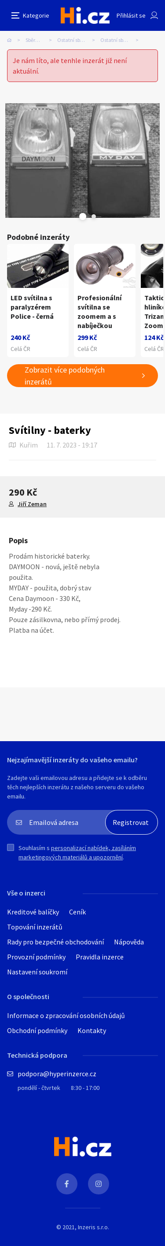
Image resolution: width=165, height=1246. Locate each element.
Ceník (77, 911)
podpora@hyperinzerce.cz (57, 1073)
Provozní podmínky (36, 956)
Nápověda (129, 941)
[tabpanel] (82, 160)
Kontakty (91, 1030)
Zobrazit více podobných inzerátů (65, 376)
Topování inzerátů (34, 926)
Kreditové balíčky (33, 911)
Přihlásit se (131, 15)
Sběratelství (39, 40)
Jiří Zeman (32, 504)
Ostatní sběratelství (79, 40)
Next (94, 216)
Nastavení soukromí (37, 971)
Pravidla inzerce (100, 956)
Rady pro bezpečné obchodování (55, 941)
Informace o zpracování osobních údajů (66, 1015)
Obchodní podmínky (37, 1030)
